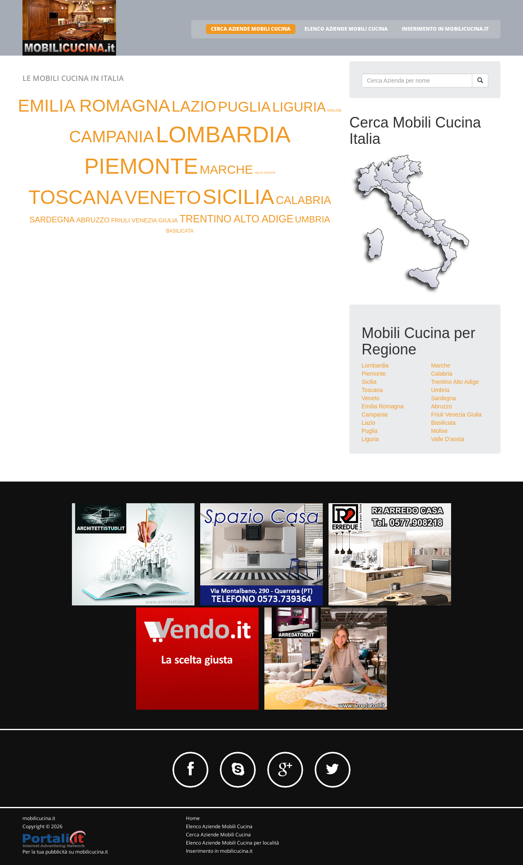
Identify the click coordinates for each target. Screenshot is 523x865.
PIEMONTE (141, 166)
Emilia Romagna (383, 406)
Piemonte (374, 373)
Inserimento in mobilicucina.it (219, 850)
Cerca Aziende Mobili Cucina (218, 834)
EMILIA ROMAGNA (94, 105)
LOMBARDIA (223, 134)
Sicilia (369, 382)
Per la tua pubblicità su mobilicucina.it (65, 851)
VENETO (163, 197)
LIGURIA (298, 106)
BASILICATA (180, 231)
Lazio (368, 422)
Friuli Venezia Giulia (456, 414)
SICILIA (238, 196)
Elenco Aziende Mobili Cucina (219, 826)
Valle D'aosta (447, 439)
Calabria (441, 373)
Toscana (372, 390)
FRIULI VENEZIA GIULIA (144, 220)
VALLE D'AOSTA (265, 172)
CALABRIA (303, 200)
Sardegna (443, 398)
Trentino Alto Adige (455, 382)
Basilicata (443, 422)
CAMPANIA (111, 136)
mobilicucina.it (38, 818)
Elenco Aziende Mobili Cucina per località (232, 842)
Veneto (371, 398)
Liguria (370, 439)
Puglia (370, 431)
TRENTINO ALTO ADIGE (236, 218)
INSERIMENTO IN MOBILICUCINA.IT (445, 28)
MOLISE (334, 110)
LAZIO (194, 106)
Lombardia (375, 365)
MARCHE (226, 169)
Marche (440, 365)
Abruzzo (441, 406)
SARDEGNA (52, 219)
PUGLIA (244, 106)
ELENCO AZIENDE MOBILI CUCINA (346, 28)
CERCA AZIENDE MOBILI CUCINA (251, 28)
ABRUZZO (93, 220)
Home (193, 818)
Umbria (440, 390)
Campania (375, 414)
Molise (439, 431)
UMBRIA (313, 219)
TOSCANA (75, 197)
